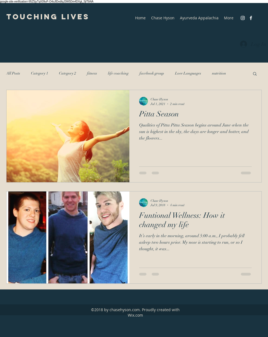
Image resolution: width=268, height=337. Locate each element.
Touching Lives (47, 16)
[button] (254, 74)
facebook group (151, 73)
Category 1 (39, 73)
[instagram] (242, 18)
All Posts (13, 73)
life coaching (118, 73)
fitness (92, 73)
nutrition (219, 73)
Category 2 (67, 73)
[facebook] (251, 18)
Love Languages (188, 73)
